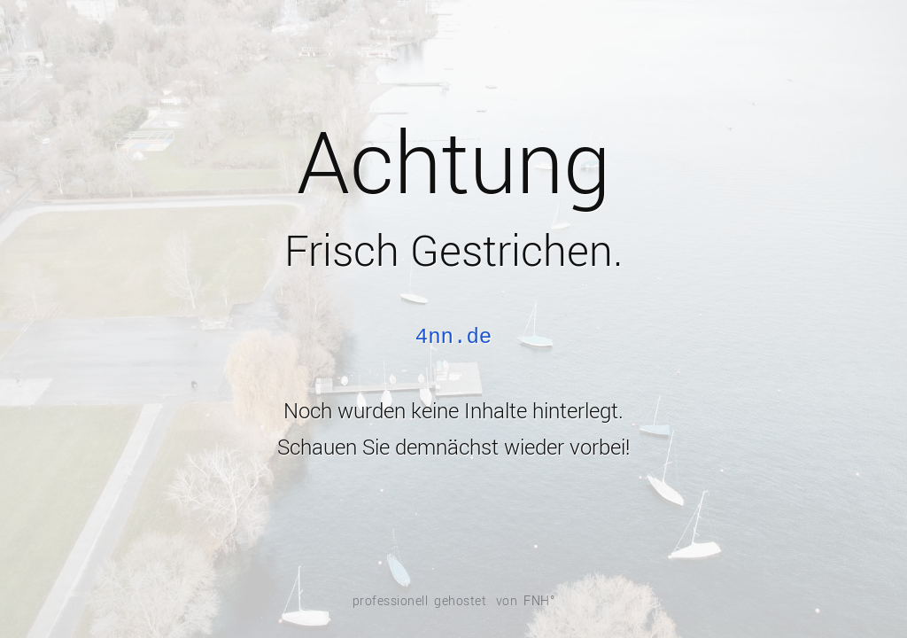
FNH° (538, 601)
